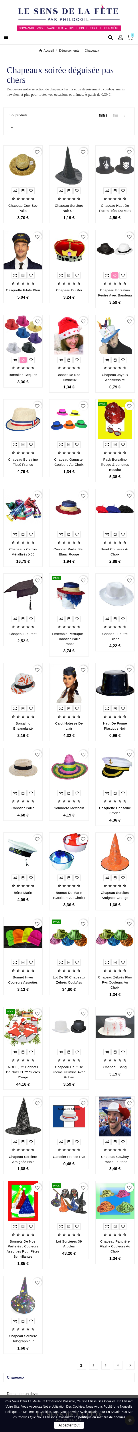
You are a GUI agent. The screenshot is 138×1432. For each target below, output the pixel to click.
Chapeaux (15, 1377)
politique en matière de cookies (102, 1417)
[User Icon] (120, 37)
